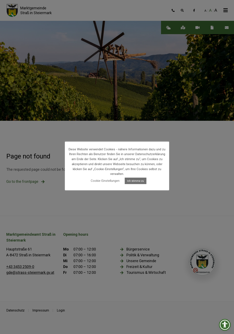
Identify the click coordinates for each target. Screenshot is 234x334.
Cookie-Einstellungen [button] (105, 181)
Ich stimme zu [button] (135, 180)
